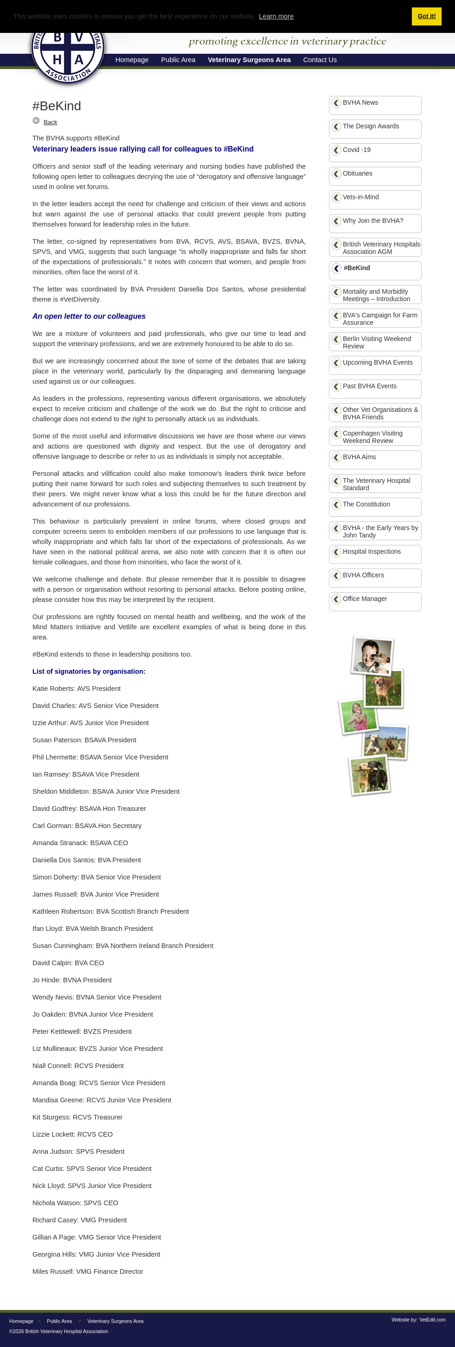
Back (50, 122)
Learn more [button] (276, 16)
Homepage (21, 1321)
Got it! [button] (427, 16)
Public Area (59, 1321)
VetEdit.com (432, 1319)
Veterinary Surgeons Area (116, 1321)
